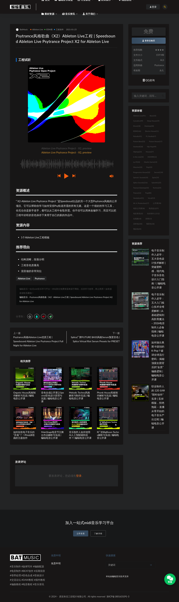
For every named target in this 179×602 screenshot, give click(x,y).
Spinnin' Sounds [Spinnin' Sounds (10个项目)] (140, 177)
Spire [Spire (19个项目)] (155, 177)
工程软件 (59, 29)
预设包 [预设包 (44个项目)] (137, 229)
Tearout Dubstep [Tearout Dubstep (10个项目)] (141, 188)
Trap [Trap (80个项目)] (148, 193)
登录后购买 (148, 40)
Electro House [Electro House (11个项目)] (152, 131)
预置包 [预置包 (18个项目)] (150, 224)
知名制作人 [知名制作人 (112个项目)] (153, 213)
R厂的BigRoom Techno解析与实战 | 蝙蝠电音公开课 (108, 435)
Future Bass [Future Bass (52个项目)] (139, 141)
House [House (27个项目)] (149, 152)
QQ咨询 (149, 80)
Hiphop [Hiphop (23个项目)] (137, 152)
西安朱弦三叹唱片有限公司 (72, 596)
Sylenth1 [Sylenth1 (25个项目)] (156, 183)
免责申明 (56, 563)
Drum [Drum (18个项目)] (136, 126)
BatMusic (22, 29)
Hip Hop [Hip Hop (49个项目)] (151, 147)
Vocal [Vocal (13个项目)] (151, 198)
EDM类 (48, 29)
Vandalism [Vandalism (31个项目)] (138, 198)
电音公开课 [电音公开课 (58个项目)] (139, 208)
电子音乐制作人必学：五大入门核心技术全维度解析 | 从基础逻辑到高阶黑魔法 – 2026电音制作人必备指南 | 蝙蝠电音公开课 (158, 315)
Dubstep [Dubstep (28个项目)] (149, 126)
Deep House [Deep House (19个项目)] (153, 121)
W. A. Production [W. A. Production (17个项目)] (141, 203)
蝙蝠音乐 (24, 297)
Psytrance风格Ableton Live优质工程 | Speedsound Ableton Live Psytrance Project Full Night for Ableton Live (38, 341)
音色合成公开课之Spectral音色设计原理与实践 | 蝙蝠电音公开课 (52, 397)
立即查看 (81, 533)
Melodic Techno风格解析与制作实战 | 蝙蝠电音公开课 (79, 395)
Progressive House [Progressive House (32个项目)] (141, 172)
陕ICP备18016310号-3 (118, 596)
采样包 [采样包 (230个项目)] (137, 224)
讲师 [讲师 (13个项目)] (148, 219)
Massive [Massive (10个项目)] (137, 167)
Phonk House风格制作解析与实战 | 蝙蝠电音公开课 (107, 395)
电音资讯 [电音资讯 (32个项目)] (138, 213)
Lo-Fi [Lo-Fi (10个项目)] (136, 162)
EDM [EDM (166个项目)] (137, 131)
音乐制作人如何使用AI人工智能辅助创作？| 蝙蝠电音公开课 (80, 435)
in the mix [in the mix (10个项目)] (138, 157)
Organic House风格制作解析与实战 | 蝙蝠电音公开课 (24, 395)
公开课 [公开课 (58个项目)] (157, 203)
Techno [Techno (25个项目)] (157, 188)
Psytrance (40, 278)
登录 (79, 475)
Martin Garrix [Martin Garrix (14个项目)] (150, 162)
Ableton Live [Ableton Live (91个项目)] (139, 116)
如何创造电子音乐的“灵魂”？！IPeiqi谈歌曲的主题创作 (24, 435)
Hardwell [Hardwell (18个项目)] (138, 147)
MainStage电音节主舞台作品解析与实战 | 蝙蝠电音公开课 (52, 435)
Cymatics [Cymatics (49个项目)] (138, 121)
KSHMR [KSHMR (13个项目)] (152, 157)
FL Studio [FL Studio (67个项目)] (151, 136)
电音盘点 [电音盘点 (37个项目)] (154, 208)
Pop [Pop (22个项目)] (149, 167)
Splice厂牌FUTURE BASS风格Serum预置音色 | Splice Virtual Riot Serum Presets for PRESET (95, 339)
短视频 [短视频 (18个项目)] (137, 219)
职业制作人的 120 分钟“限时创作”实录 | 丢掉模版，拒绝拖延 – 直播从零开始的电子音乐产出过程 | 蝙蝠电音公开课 (158, 407)
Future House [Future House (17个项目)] (155, 141)
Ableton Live (36, 29)
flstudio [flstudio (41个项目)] (137, 136)
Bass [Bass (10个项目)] (153, 116)
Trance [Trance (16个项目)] (137, 193)
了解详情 (98, 533)
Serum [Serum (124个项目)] (158, 172)
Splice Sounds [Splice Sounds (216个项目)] (140, 183)
